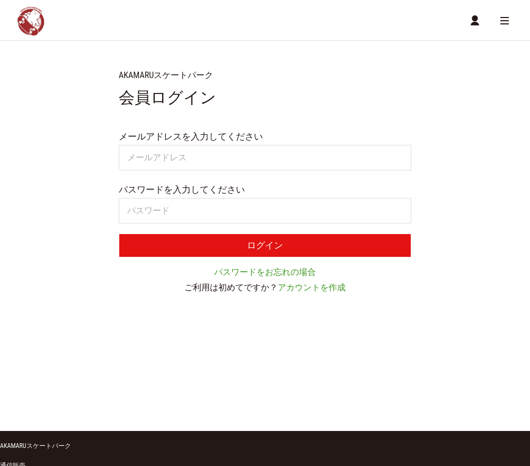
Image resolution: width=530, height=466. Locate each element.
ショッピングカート (28, 388)
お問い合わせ (282, 404)
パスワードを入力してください (182, 191)
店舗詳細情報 (124, 388)
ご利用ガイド (23, 404)
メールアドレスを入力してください (191, 138)
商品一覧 (81, 388)
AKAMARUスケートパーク (35, 356)
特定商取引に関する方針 (97, 404)
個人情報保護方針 (222, 404)
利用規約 (164, 404)
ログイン (265, 247)
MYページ (167, 388)
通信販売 (12, 376)
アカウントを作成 (312, 291)
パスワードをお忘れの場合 (265, 275)
